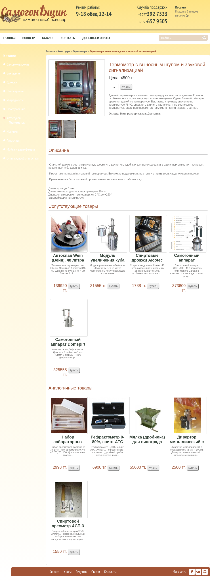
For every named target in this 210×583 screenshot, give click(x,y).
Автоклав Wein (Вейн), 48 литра (68, 257)
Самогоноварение (18, 64)
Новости (28, 38)
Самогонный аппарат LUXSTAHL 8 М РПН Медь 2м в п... (187, 258)
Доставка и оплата (96, 38)
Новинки (12, 131)
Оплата (54, 571)
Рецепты (81, 571)
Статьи (95, 571)
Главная (9, 38)
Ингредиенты (15, 100)
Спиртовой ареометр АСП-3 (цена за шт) (68, 524)
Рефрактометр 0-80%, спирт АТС (107, 439)
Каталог (48, 38)
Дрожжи (12, 82)
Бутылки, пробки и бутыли (23, 158)
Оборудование (16, 109)
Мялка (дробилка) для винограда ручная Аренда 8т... (147, 440)
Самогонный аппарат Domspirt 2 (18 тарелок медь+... (67, 342)
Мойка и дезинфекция (21, 149)
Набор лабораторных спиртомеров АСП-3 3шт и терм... (67, 440)
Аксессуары (14, 118)
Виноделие (14, 73)
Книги (68, 571)
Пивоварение (15, 91)
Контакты (68, 38)
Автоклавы (13, 140)
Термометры (17, 122)
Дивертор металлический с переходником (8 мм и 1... (187, 440)
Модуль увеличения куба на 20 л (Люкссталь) (107, 258)
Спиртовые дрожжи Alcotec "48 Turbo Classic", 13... (147, 258)
